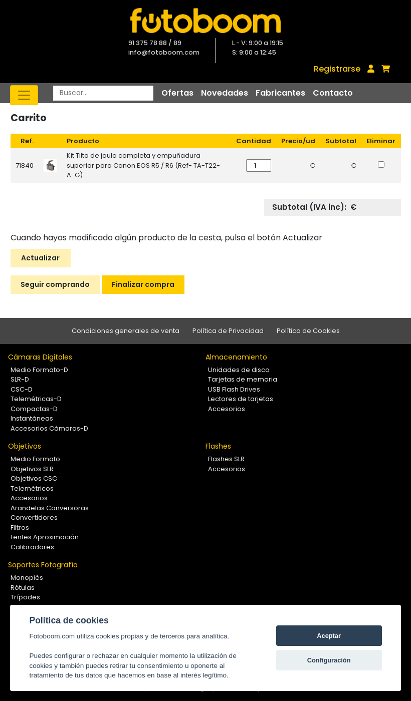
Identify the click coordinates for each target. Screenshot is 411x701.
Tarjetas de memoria (242, 379)
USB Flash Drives (234, 389)
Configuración (329, 660)
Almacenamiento (236, 357)
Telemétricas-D (36, 399)
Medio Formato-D (39, 370)
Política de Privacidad (228, 330)
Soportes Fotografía (43, 565)
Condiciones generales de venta (125, 330)
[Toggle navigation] (24, 95)
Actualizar (40, 258)
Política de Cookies (308, 330)
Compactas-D (34, 409)
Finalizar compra (143, 284)
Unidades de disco (239, 370)
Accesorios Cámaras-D (49, 428)
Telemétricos (32, 488)
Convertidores (34, 517)
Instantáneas (32, 418)
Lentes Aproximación (45, 537)
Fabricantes (280, 93)
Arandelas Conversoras (50, 508)
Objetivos (24, 446)
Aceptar (329, 635)
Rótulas (23, 587)
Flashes (218, 446)
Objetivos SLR (32, 469)
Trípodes (25, 597)
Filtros (20, 527)
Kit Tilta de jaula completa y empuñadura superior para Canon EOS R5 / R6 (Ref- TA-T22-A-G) (143, 165)
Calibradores (32, 547)
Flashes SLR (226, 459)
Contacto (333, 93)
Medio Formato (35, 459)
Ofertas (177, 93)
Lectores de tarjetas (240, 399)
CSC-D (22, 389)
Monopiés (27, 577)
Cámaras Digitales (40, 357)
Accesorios (226, 409)
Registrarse (337, 69)
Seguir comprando (55, 284)
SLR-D (20, 379)
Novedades (224, 93)
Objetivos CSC (34, 478)
